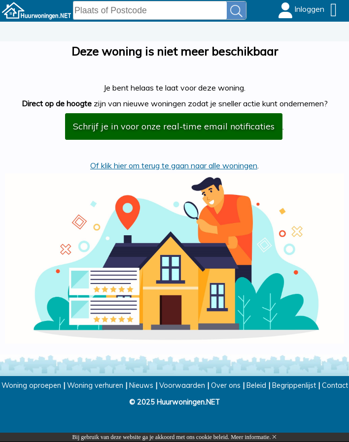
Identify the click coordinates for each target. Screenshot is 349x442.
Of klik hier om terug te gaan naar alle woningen (173, 165)
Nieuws (141, 385)
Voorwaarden (182, 385)
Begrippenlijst (294, 385)
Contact (335, 385)
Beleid (256, 385)
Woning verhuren (95, 385)
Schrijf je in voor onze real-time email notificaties (174, 126)
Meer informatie (250, 437)
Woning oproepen (31, 385)
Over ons (226, 385)
